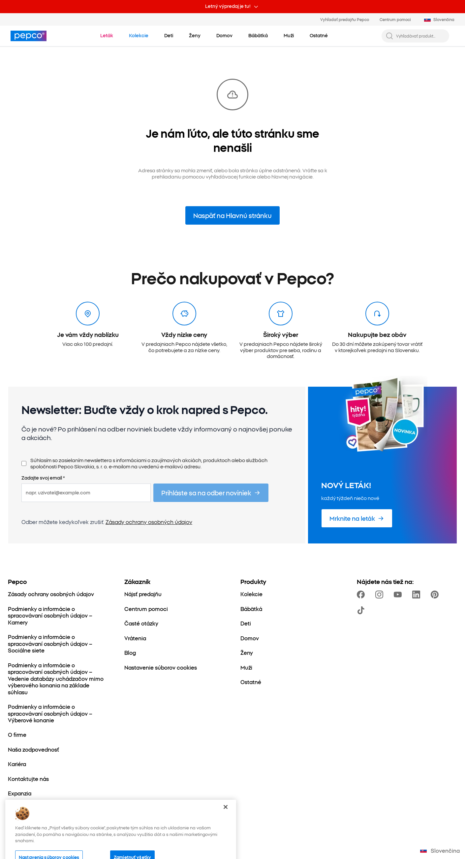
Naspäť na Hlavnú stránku (232, 215)
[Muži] (246, 667)
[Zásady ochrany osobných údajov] (51, 594)
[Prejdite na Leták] (106, 35)
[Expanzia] (19, 793)
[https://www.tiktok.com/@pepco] (362, 610)
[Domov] (249, 638)
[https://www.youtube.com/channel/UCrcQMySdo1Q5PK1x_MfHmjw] (399, 594)
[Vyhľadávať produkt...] (420, 36)
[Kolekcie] (251, 594)
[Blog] (130, 652)
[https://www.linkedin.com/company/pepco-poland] (417, 594)
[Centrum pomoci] (146, 608)
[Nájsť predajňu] (143, 594)
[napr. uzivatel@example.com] (86, 493)
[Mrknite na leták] (356, 518)
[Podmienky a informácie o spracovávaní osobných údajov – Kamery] (58, 615)
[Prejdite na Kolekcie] (138, 35)
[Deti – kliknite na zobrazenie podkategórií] (168, 35)
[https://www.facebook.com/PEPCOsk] (362, 594)
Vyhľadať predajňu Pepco (344, 19)
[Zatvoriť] (225, 821)
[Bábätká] (251, 608)
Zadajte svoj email (43, 478)
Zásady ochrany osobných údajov (149, 521)
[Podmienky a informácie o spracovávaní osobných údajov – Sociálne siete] (58, 643)
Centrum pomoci (395, 19)
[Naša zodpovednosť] (33, 749)
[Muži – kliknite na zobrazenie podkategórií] (289, 35)
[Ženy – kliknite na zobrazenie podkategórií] (194, 35)
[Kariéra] (17, 764)
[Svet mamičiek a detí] (35, 808)
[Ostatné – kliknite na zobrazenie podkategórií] (319, 35)
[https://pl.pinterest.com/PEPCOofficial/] (436, 594)
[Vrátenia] (135, 638)
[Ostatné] (250, 682)
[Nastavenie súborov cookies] (160, 667)
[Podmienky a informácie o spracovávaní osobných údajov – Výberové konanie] (58, 713)
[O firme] (17, 734)
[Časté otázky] (141, 623)
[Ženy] (246, 652)
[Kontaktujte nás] (28, 778)
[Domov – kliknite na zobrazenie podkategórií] (224, 35)
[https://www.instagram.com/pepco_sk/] (380, 594)
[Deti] (245, 623)
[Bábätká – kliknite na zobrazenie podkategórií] (258, 35)
